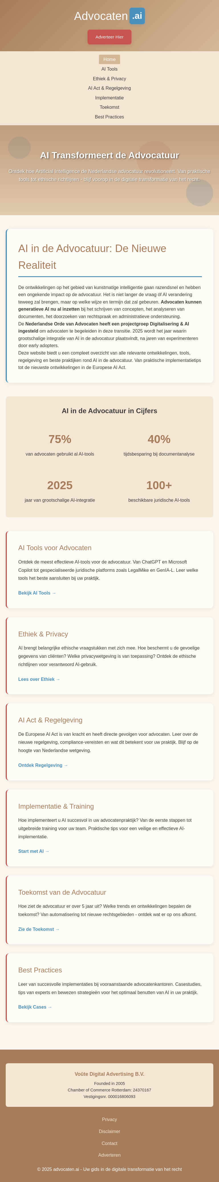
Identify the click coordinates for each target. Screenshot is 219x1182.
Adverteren (109, 1155)
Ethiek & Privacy (109, 78)
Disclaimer (109, 1131)
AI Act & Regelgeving (109, 88)
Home (110, 59)
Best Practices (109, 116)
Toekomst (109, 107)
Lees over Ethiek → (39, 679)
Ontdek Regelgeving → (43, 765)
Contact (109, 1143)
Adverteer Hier (109, 36)
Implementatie (109, 97)
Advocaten (109, 16)
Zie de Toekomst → (39, 929)
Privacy (109, 1119)
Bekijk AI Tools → (37, 593)
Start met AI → (34, 851)
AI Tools (110, 69)
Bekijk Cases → (35, 1007)
